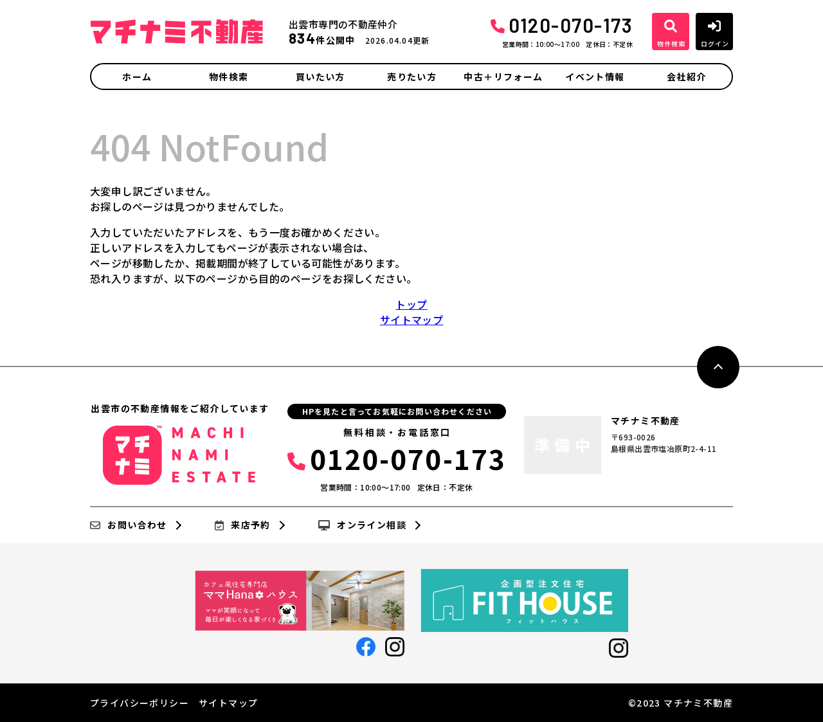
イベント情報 (594, 76)
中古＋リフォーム (503, 76)
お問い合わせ (128, 525)
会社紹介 (687, 76)
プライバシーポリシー (139, 702)
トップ (411, 304)
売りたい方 (412, 76)
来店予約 (243, 525)
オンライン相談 (362, 525)
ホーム (137, 76)
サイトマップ (411, 319)
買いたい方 (320, 76)
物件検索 (229, 76)
